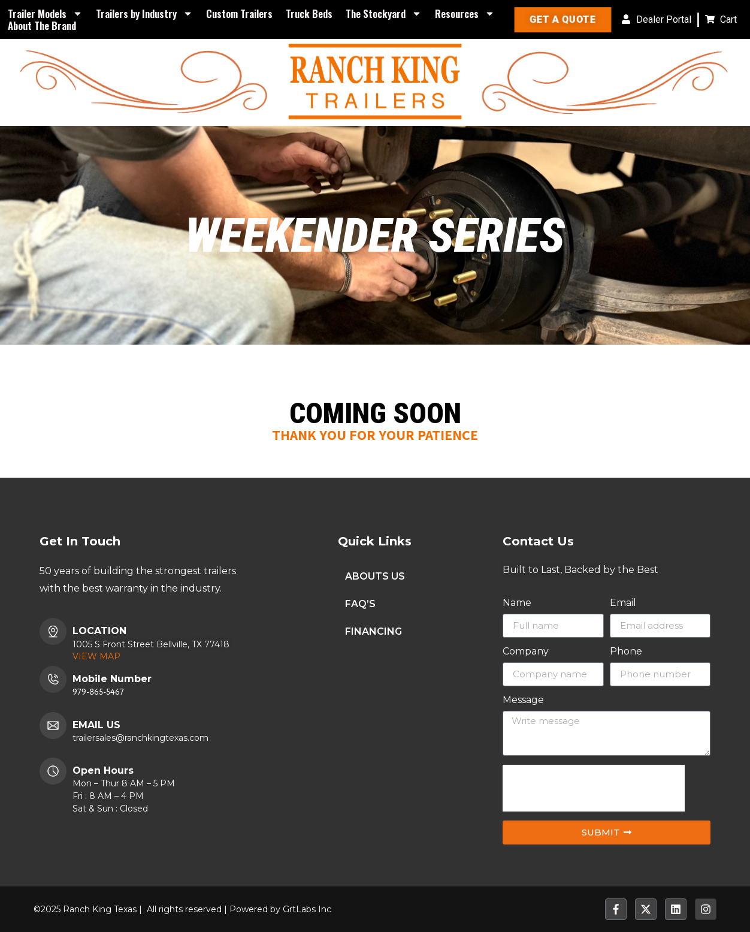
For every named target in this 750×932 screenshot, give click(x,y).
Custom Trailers (239, 14)
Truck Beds (309, 14)
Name (517, 603)
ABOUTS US (375, 576)
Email (623, 603)
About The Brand (42, 26)
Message (523, 700)
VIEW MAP (96, 656)
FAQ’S (360, 604)
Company (526, 652)
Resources (465, 14)
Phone (626, 652)
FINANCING (373, 631)
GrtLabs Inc (307, 909)
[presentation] (594, 788)
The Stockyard (384, 14)
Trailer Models (45, 14)
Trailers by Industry (144, 14)
